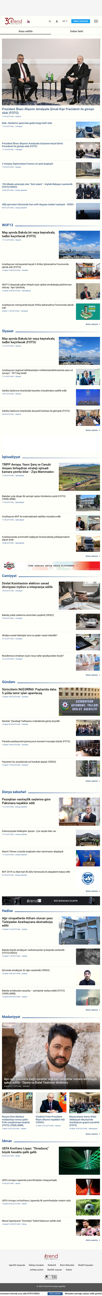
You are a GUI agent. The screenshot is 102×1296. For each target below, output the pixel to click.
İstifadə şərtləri (36, 1270)
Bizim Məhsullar (67, 1265)
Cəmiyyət (9, 576)
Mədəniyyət (11, 1017)
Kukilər (69, 1270)
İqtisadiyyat (11, 457)
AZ (63, 21)
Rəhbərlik (52, 1265)
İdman (7, 1141)
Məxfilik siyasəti (54, 1270)
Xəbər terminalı (80, 21)
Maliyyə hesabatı (36, 1265)
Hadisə (7, 911)
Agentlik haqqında (17, 1265)
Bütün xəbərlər (92, 324)
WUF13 (7, 225)
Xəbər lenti (76, 31)
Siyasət (7, 331)
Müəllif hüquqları (85, 1265)
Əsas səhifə (26, 31)
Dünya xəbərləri (14, 792)
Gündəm (8, 682)
